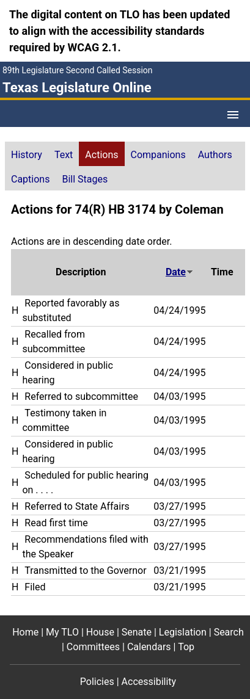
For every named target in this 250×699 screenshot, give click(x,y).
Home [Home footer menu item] (25, 632)
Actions (101, 155)
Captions (30, 179)
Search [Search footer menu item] (229, 632)
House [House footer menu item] (100, 632)
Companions (158, 155)
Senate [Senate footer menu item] (137, 632)
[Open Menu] (233, 115)
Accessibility (149, 681)
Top (186, 647)
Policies (97, 681)
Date (180, 272)
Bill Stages (85, 179)
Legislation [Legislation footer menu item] (183, 632)
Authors (215, 155)
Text (63, 155)
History (26, 155)
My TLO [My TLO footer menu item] (62, 632)
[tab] (26, 154)
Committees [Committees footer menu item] (93, 647)
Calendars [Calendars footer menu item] (149, 647)
